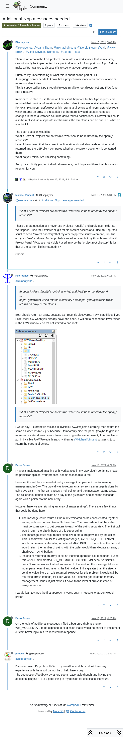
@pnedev (52, 51)
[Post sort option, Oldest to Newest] (93, 32)
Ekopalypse (22, 42)
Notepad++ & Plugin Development (21, 25)
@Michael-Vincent (85, 439)
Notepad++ (74, 705)
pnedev (19, 653)
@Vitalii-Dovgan (35, 51)
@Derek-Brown (86, 47)
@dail (101, 47)
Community (39, 6)
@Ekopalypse (45, 195)
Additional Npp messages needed (63, 200)
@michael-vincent (65, 47)
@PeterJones (23, 47)
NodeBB (58, 711)
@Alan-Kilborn (43, 47)
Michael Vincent (24, 195)
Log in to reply (108, 32)
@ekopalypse (23, 200)
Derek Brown (23, 465)
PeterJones (22, 275)
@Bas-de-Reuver (70, 51)
